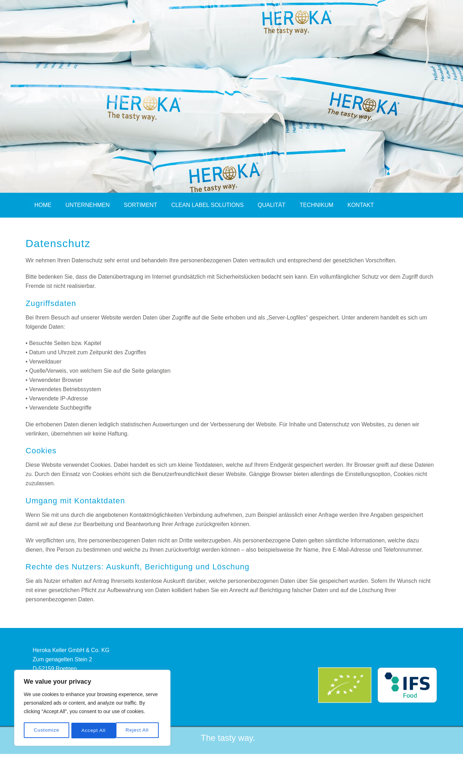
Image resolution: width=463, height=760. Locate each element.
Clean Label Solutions (208, 205)
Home (42, 205)
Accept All (139, 730)
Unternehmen (88, 205)
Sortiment (141, 205)
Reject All (93, 730)
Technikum (318, 205)
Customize (46, 730)
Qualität (273, 205)
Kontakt (362, 205)
